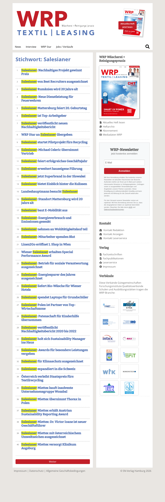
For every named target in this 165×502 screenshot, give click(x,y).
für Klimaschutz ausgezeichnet (52, 361)
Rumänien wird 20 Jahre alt (49, 89)
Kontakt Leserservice (115, 238)
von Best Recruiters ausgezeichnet (54, 82)
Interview (31, 46)
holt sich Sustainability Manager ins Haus (53, 341)
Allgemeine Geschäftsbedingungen (65, 471)
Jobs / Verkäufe (64, 46)
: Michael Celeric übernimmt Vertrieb (49, 152)
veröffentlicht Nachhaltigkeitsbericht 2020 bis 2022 (48, 329)
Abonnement (110, 130)
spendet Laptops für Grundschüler (54, 297)
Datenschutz (36, 471)
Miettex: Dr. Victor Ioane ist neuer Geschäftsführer (53, 424)
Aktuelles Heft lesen (114, 122)
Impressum (109, 266)
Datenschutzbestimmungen (114, 209)
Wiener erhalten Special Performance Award (47, 254)
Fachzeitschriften (112, 254)
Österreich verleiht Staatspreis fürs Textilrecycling (47, 378)
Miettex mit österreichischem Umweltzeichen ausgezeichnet (51, 435)
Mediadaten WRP (112, 134)
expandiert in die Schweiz (48, 369)
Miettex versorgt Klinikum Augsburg (48, 446)
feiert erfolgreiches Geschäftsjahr (54, 161)
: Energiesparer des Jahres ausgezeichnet (48, 276)
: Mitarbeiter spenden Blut (48, 237)
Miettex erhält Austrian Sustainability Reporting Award (46, 412)
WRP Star (46, 46)
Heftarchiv (109, 126)
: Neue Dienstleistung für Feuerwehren (47, 98)
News (18, 46)
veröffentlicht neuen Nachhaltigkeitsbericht (44, 125)
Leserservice (110, 262)
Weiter (52, 461)
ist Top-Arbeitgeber (43, 116)
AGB (130, 207)
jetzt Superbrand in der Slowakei (53, 176)
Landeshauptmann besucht (49, 192)
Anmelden (124, 171)
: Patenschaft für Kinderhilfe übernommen (50, 318)
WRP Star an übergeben (46, 135)
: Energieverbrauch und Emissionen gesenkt (46, 220)
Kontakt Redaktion (113, 230)
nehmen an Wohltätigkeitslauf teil (54, 229)
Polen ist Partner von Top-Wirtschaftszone (48, 307)
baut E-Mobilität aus (44, 210)
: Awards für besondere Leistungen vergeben (54, 352)
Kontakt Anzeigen (113, 234)
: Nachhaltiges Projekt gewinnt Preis (51, 72)
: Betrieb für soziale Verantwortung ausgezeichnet (54, 265)
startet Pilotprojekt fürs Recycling (54, 142)
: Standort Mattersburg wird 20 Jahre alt (52, 201)
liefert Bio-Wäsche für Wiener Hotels (51, 288)
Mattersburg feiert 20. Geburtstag (54, 108)
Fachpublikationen (113, 258)
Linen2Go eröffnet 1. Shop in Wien (46, 244)
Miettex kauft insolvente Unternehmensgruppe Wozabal (47, 390)
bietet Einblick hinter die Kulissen (54, 184)
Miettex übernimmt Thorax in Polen (51, 401)
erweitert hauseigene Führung (51, 169)
